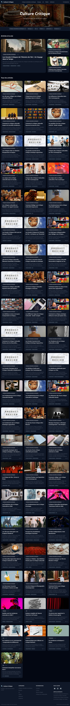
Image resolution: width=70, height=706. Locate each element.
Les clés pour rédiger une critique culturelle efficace (60, 699)
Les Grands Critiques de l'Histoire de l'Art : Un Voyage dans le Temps (61, 694)
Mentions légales (39, 692)
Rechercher (66, 2)
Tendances (57, 28)
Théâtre (46, 2)
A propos (38, 688)
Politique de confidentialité (41, 694)
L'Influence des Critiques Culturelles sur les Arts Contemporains (61, 697)
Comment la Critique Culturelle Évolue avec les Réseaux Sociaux (60, 695)
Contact (37, 690)
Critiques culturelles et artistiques (29, 2)
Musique (39, 2)
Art (43, 2)
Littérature (52, 2)
